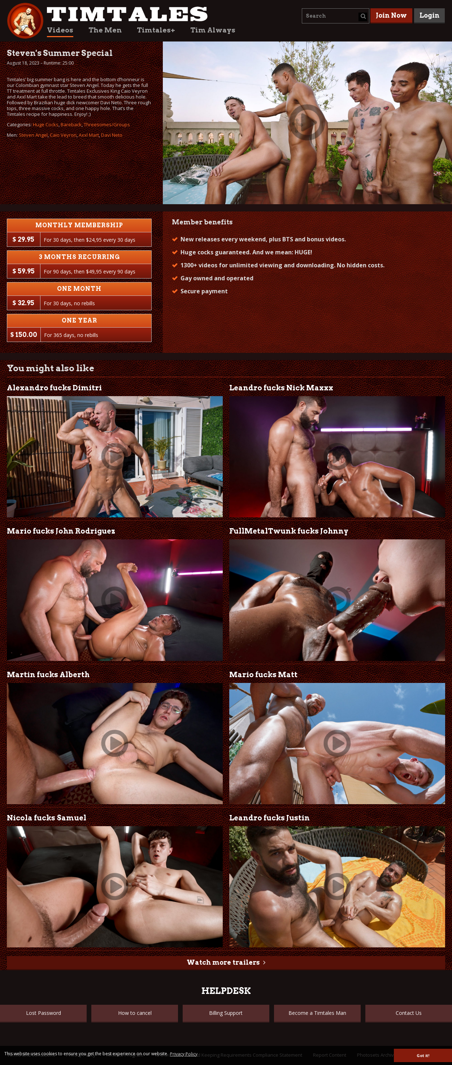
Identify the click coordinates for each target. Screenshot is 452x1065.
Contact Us (409, 1012)
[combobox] (335, 15)
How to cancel (135, 1012)
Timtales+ (156, 30)
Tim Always (212, 30)
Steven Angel (33, 135)
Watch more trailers (223, 962)
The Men (105, 30)
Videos (60, 30)
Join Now (391, 15)
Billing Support (226, 1012)
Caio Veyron (63, 135)
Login (429, 15)
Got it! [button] (423, 1055)
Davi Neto (111, 135)
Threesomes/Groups (107, 124)
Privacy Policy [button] (183, 1054)
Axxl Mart (89, 135)
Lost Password (43, 1012)
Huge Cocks (45, 124)
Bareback (71, 124)
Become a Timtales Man (317, 1012)
